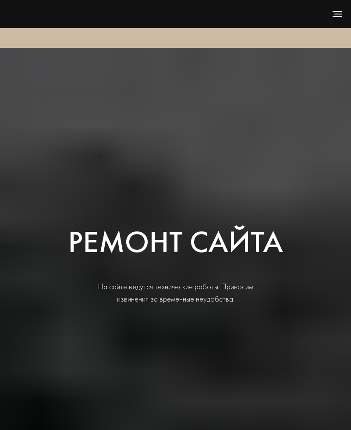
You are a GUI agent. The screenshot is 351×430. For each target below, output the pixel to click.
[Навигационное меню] (337, 14)
